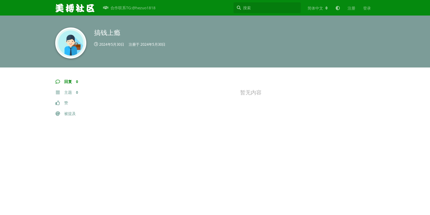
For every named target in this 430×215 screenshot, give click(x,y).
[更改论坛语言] (318, 8)
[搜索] (267, 7)
